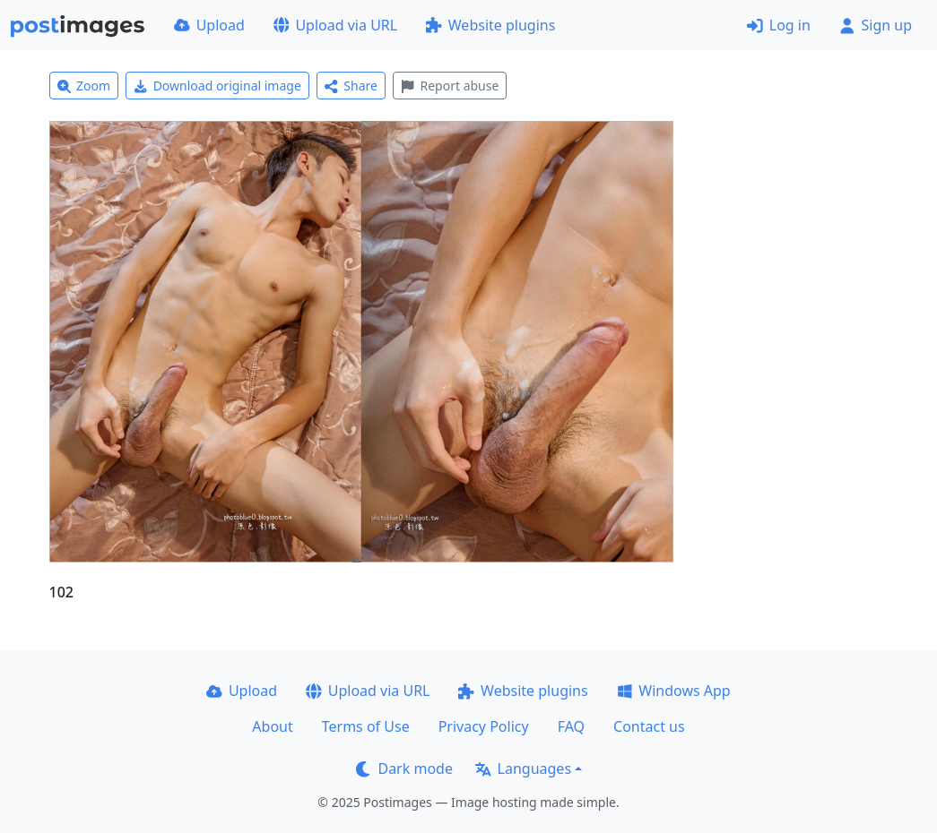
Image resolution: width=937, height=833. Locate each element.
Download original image (217, 85)
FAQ (571, 726)
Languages (523, 768)
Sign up (875, 25)
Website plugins (490, 25)
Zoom (84, 85)
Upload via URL (335, 25)
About (272, 726)
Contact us (649, 726)
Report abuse (450, 85)
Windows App (674, 690)
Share (351, 85)
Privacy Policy (483, 726)
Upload (209, 25)
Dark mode (404, 768)
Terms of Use (366, 726)
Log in (779, 25)
